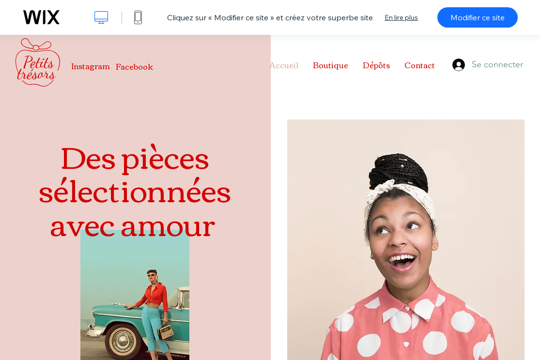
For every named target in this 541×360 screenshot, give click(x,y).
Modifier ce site (477, 17)
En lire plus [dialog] (401, 17)
